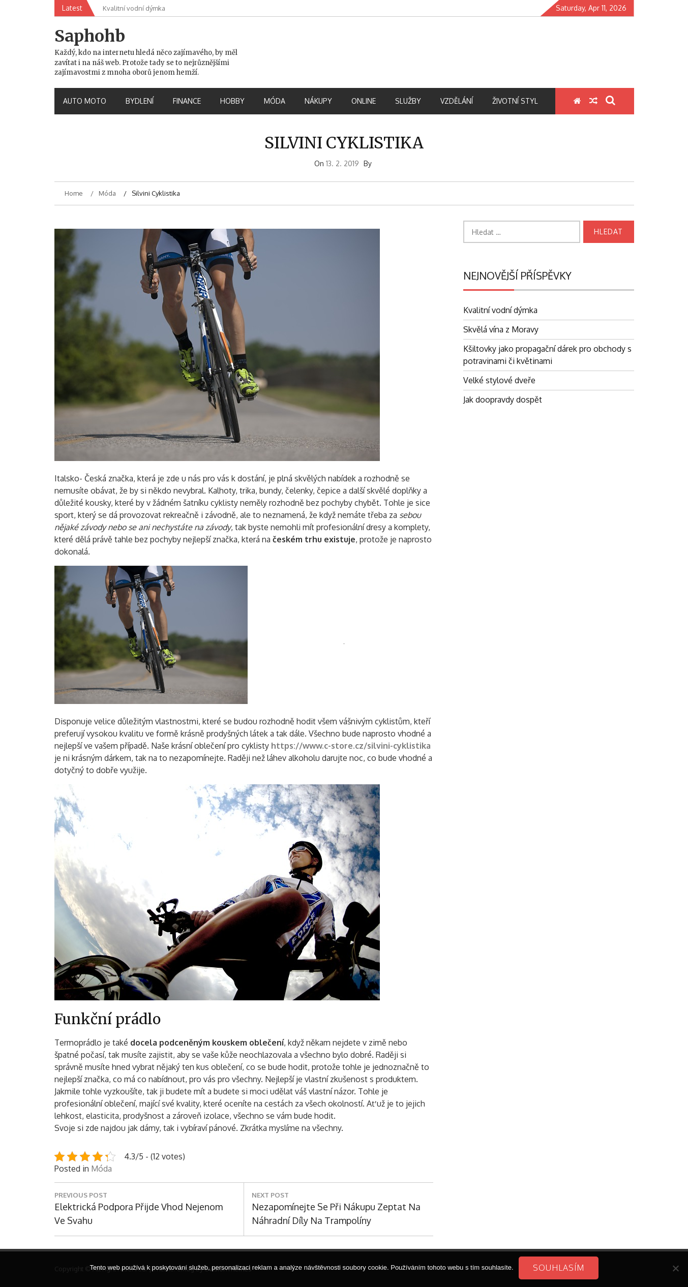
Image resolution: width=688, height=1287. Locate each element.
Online (363, 101)
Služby (408, 101)
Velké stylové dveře (499, 380)
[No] (675, 1268)
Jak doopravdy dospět (502, 399)
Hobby (232, 101)
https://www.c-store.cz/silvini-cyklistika (351, 746)
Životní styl (515, 101)
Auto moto (84, 101)
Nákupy (318, 101)
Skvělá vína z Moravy (501, 329)
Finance (187, 101)
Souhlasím (558, 1268)
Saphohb (89, 36)
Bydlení (140, 101)
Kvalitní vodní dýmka (500, 310)
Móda (274, 101)
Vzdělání (456, 101)
